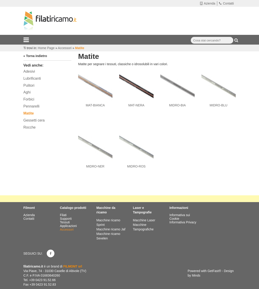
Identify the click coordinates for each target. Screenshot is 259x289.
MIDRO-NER (95, 166)
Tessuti (65, 222)
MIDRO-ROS (136, 166)
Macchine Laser (144, 220)
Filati (63, 215)
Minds (196, 275)
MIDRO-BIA (177, 105)
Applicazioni (69, 226)
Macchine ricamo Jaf (110, 229)
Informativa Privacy (182, 222)
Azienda (207, 3)
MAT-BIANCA (95, 105)
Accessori (67, 229)
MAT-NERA (136, 105)
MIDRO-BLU (218, 105)
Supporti (66, 218)
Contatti (226, 3)
